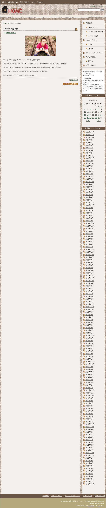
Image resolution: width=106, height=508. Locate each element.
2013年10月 (89, 395)
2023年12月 (89, 156)
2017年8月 (89, 286)
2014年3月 (89, 382)
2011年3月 (89, 476)
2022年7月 (89, 174)
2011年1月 (89, 482)
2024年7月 (89, 143)
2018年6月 (89, 262)
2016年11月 (89, 307)
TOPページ (6, 23)
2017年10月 (89, 281)
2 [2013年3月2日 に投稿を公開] (98, 106)
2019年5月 (89, 239)
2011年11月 (89, 455)
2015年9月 (89, 338)
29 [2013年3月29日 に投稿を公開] (96, 118)
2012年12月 (89, 422)
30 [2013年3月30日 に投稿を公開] (99, 118)
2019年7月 (89, 234)
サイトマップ (100, 6)
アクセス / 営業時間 (95, 31)
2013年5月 (89, 408)
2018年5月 (89, 265)
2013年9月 (89, 398)
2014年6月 (89, 375)
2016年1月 (89, 333)
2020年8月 (89, 208)
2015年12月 (89, 335)
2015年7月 (89, 343)
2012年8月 (89, 432)
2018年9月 (89, 257)
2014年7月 (89, 372)
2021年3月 (89, 197)
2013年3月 (89, 414)
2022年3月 (89, 176)
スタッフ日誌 (90, 57)
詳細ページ (74, 80)
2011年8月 (89, 463)
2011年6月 (89, 468)
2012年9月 (89, 429)
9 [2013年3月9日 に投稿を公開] (98, 109)
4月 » (99, 121)
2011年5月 (89, 471)
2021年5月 (89, 192)
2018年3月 (89, 270)
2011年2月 (89, 479)
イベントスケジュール (93, 53)
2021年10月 (89, 182)
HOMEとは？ (93, 27)
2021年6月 (89, 189)
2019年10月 (89, 229)
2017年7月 (89, 289)
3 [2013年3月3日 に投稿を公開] (101, 106)
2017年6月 (89, 291)
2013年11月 (89, 393)
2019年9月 (89, 231)
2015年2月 (89, 356)
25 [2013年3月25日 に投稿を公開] (85, 118)
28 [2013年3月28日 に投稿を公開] (93, 118)
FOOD (90, 44)
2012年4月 (89, 442)
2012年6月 (89, 437)
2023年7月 (89, 163)
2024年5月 (89, 148)
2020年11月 (89, 205)
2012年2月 (89, 448)
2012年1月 (89, 450)
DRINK (90, 48)
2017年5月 (89, 294)
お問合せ (92, 6)
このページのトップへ (70, 84)
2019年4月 (89, 242)
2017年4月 (89, 296)
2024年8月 (89, 140)
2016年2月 (89, 330)
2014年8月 (89, 369)
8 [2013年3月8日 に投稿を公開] (95, 109)
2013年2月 (89, 416)
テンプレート (100, 505)
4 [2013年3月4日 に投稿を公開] (84, 109)
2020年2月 (89, 221)
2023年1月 (89, 171)
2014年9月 (89, 367)
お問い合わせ (90, 65)
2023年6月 (89, 166)
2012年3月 (89, 445)
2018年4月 (89, 268)
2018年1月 (89, 273)
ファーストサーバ (89, 505)
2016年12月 (89, 304)
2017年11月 (89, 278)
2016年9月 (89, 312)
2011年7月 (89, 466)
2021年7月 (89, 187)
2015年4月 (89, 351)
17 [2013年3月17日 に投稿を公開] (101, 112)
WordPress (100, 503)
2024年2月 (89, 153)
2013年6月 (89, 406)
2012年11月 (89, 424)
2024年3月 (89, 150)
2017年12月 (89, 276)
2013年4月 (89, 411)
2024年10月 (89, 137)
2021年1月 (89, 200)
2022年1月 (89, 179)
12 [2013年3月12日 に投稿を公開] (88, 112)
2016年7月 (89, 317)
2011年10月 (89, 458)
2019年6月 (89, 236)
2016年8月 (89, 315)
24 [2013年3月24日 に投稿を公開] (101, 115)
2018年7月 (89, 260)
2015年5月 (89, 349)
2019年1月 (89, 247)
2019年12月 (89, 223)
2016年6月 (89, 320)
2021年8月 (89, 184)
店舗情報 (88, 23)
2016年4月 (89, 325)
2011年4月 (89, 474)
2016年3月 (89, 328)
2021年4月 (89, 195)
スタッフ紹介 (93, 36)
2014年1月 (89, 388)
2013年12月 (89, 390)
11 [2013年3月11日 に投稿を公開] (85, 112)
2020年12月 (89, 202)
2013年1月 (89, 419)
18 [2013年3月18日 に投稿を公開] (85, 115)
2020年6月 (89, 213)
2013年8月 (89, 401)
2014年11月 (89, 362)
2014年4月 (89, 380)
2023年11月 (89, 158)
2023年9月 (89, 161)
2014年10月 (89, 364)
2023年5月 (89, 169)
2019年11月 (89, 226)
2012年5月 (89, 440)
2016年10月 (89, 309)
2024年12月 (89, 132)
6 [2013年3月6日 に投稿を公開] (90, 109)
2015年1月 (89, 359)
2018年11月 (89, 252)
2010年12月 (89, 484)
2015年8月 (89, 341)
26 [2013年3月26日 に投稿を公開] (88, 118)
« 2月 (88, 121)
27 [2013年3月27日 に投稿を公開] (90, 118)
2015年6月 (89, 346)
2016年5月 (89, 322)
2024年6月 (89, 145)
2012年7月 (89, 435)
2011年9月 (89, 461)
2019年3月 (89, 244)
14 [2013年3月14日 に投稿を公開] (93, 112)
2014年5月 (89, 377)
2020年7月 (89, 210)
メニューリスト (91, 40)
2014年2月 (89, 385)
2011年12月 (89, 453)
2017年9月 (89, 283)
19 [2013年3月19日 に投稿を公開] (88, 115)
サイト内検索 (73, 9)
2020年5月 (89, 216)
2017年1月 (89, 302)
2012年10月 (89, 427)
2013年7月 (89, 403)
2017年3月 (89, 299)
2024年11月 (89, 135)
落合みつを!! (11, 33)
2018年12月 (89, 249)
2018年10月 (89, 255)
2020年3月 (89, 218)
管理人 (90, 61)
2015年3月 (89, 354)
